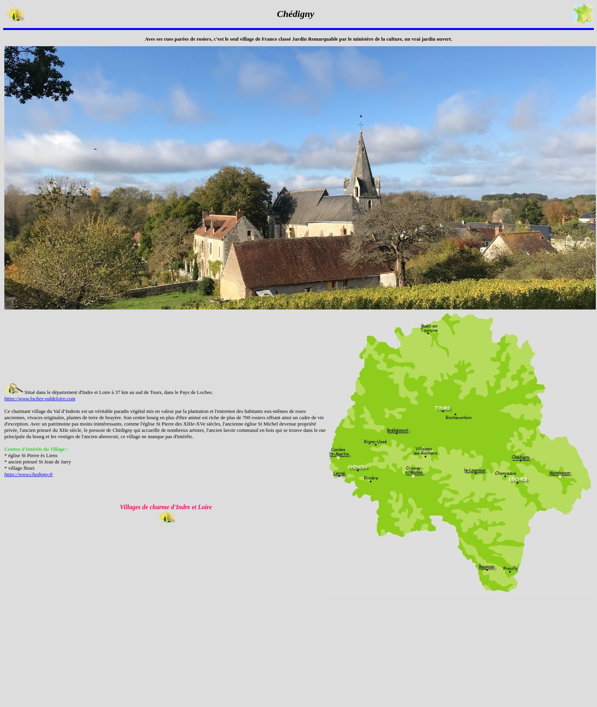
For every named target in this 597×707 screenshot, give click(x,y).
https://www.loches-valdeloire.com (39, 398)
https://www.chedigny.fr (28, 474)
